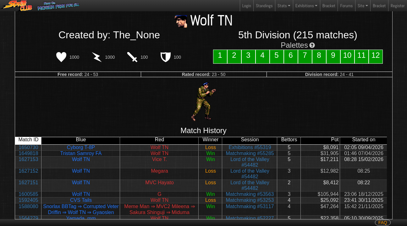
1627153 (28, 159)
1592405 (28, 200)
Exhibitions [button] (304, 5)
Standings (264, 7)
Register (398, 5)
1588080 (28, 206)
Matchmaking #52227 (250, 218)
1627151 (28, 182)
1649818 (28, 153)
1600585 (28, 194)
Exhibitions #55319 (249, 147)
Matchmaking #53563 (250, 194)
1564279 (28, 218)
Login (246, 5)
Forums (346, 5)
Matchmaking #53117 (250, 206)
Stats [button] (282, 5)
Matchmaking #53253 (250, 200)
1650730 (28, 147)
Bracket (328, 5)
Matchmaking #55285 (250, 153)
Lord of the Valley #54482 (249, 162)
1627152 (28, 171)
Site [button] (361, 5)
